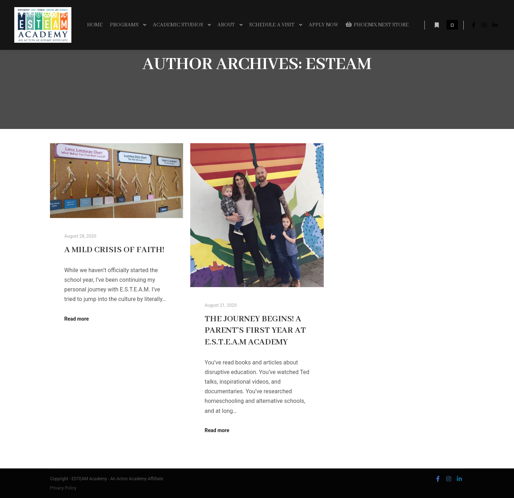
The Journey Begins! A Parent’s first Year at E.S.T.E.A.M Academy (255, 331)
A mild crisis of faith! (114, 250)
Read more (76, 319)
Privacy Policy (63, 488)
